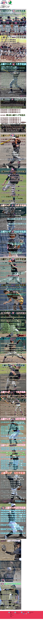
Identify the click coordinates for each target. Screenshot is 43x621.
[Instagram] (24, 613)
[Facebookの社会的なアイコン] (23, 613)
